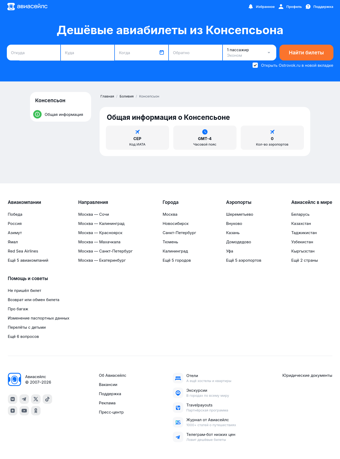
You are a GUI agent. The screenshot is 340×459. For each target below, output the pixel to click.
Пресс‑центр (111, 412)
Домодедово (238, 241)
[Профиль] (290, 6)
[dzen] (12, 411)
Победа (15, 214)
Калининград (175, 251)
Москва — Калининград (101, 223)
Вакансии (108, 384)
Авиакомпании (24, 202)
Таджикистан (304, 232)
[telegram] (24, 399)
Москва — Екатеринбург (102, 260)
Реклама (107, 402)
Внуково (234, 223)
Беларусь (300, 214)
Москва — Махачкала (99, 241)
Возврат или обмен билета (34, 299)
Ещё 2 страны (304, 260)
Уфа (229, 251)
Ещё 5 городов (176, 260)
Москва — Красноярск (100, 232)
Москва (169, 214)
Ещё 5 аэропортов (243, 260)
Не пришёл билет (24, 290)
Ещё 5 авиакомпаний (28, 260)
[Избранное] (261, 6)
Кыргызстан (303, 251)
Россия (15, 223)
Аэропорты (238, 202)
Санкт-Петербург (179, 232)
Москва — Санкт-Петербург (105, 251)
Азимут (15, 232)
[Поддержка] (319, 6)
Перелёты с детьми (27, 327)
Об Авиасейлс (112, 375)
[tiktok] (47, 399)
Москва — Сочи (93, 214)
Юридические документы (307, 375)
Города (170, 202)
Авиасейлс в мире (311, 202)
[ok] (36, 411)
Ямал (13, 241)
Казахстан (301, 223)
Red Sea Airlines (23, 251)
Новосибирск (175, 223)
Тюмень (170, 241)
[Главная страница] (27, 6)
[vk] (12, 399)
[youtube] (24, 411)
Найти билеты (306, 53)
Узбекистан (302, 241)
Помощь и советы (28, 278)
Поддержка (110, 393)
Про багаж (18, 308)
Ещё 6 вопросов (23, 336)
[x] (36, 399)
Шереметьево (239, 214)
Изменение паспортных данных (39, 318)
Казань (233, 232)
